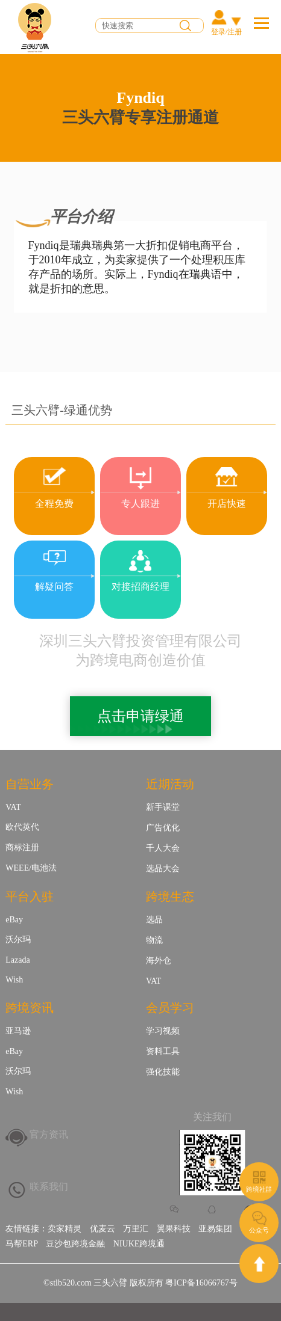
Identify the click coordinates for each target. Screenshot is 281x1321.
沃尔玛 (18, 939)
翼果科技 (174, 1228)
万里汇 (135, 1228)
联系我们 (49, 1187)
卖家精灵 (64, 1228)
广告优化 (163, 827)
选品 (154, 919)
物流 (154, 940)
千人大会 (163, 848)
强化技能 (163, 1071)
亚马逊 (18, 1030)
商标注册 (22, 847)
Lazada (17, 959)
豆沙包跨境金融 (75, 1243)
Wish (14, 979)
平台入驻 (29, 896)
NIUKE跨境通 (139, 1243)
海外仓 (158, 960)
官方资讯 (49, 1134)
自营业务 (29, 784)
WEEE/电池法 (31, 867)
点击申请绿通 (140, 716)
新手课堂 (163, 807)
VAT (13, 807)
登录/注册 (226, 32)
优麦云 (102, 1228)
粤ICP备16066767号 (201, 1282)
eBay (14, 919)
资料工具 (163, 1051)
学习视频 (163, 1030)
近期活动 (170, 784)
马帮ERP (21, 1243)
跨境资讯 (29, 1007)
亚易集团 (215, 1228)
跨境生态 (170, 896)
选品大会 (163, 868)
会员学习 (170, 1007)
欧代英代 (22, 827)
